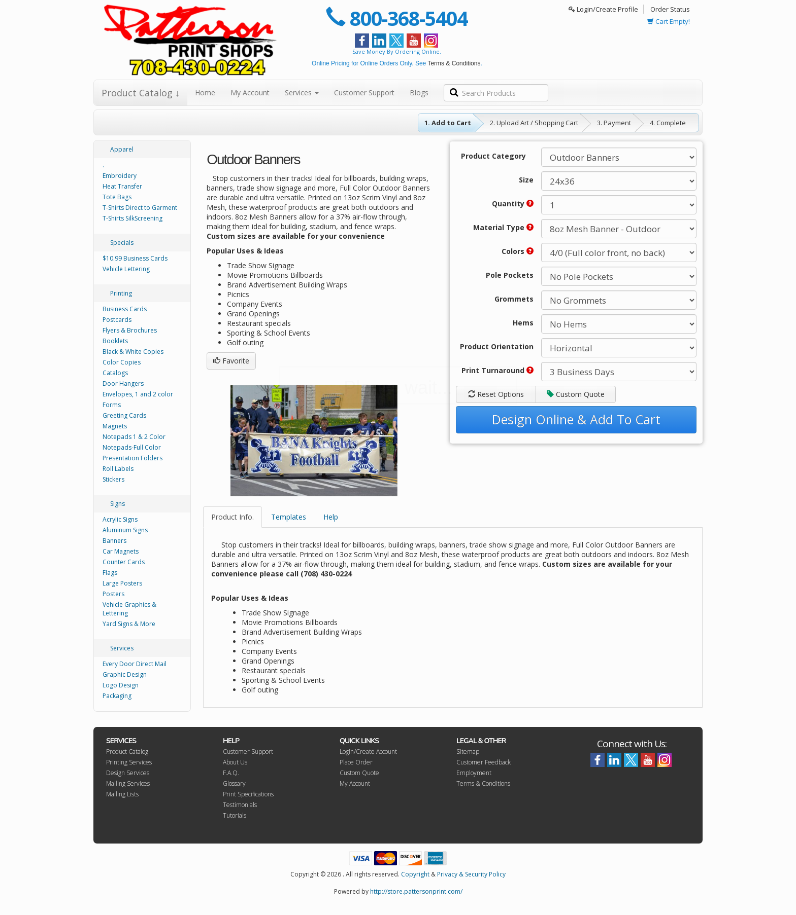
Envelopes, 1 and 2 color (138, 394)
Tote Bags (117, 197)
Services (302, 92)
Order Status (670, 9)
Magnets (115, 426)
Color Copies (122, 362)
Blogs (419, 92)
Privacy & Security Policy (471, 874)
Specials (122, 242)
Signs (117, 503)
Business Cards (125, 309)
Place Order (356, 762)
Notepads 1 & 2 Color (134, 436)
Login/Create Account (368, 751)
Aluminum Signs (125, 530)
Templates (288, 517)
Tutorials (234, 815)
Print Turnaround (497, 370)
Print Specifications (248, 794)
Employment (473, 772)
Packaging (117, 695)
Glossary (234, 783)
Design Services (127, 772)
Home (205, 92)
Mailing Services (128, 783)
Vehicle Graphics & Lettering (129, 608)
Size (526, 180)
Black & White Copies (133, 351)
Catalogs (115, 373)
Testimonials (240, 804)
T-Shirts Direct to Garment (140, 207)
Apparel (122, 149)
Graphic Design (125, 674)
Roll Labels (118, 468)
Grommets (514, 299)
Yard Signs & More (129, 623)
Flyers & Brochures (130, 330)
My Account (250, 92)
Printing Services (129, 762)
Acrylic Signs (120, 519)
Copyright (415, 874)
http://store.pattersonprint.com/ (416, 891)
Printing (121, 293)
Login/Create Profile (603, 9)
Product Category (493, 156)
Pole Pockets (510, 275)
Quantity (513, 203)
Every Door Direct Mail (135, 664)
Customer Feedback (483, 762)
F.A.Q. (231, 772)
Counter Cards (124, 562)
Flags (110, 572)
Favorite (231, 360)
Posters (113, 594)
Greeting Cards (124, 415)
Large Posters (122, 583)
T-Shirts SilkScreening (132, 218)
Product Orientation (497, 346)
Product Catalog (127, 751)
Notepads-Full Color (132, 447)
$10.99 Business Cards (135, 258)
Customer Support (364, 92)
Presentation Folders (132, 458)
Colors (518, 251)
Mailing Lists (122, 794)
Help (330, 517)
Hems (523, 322)
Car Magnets (121, 551)
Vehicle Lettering (126, 269)
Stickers (113, 479)
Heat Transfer (122, 186)
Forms (112, 404)
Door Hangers (123, 383)
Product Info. (232, 517)
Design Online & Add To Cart (576, 419)
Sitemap (467, 751)
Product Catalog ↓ (141, 93)
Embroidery (120, 175)
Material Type (503, 227)
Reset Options (496, 394)
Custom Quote (576, 394)
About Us (235, 762)
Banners (114, 540)
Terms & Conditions (453, 63)
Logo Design (121, 685)
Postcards (117, 319)
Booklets (115, 341)
